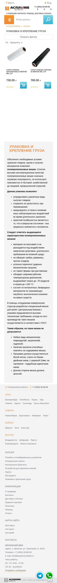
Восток (9, 435)
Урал (8, 394)
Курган (17, 403)
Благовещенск (11, 444)
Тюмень (8, 403)
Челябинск (24, 400)
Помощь (30, 13)
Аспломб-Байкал (13, 26)
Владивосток (11, 440)
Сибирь (9, 410)
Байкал (9, 423)
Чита (16, 428)
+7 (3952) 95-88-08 (42, 7)
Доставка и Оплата (14, 499)
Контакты (21, 13)
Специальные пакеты (15, 461)
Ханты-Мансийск (41, 403)
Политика (9, 506)
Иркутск (8, 428)
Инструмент (10, 475)
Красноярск (24, 415)
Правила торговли (13, 502)
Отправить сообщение (15, 570)
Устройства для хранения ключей (20, 468)
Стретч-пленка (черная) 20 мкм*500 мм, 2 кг (41, 71)
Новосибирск (11, 415)
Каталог (27, 26)
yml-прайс (9, 533)
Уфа (41, 400)
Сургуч (8, 472)
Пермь (34, 400)
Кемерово (36, 415)
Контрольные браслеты (16, 465)
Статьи (8, 513)
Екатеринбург (11, 400)
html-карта (10, 525)
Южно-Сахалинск (28, 444)
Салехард (26, 403)
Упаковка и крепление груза (18, 479)
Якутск (34, 440)
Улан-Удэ (25, 428)
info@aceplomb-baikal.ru (18, 387)
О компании (11, 13)
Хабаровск (24, 440)
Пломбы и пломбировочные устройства (23, 457)
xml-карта (9, 529)
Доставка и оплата (43, 13)
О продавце (10, 491)
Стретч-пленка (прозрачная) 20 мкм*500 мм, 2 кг (16, 71)
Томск (45, 415)
